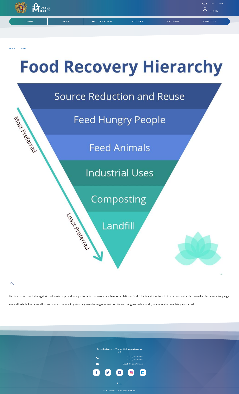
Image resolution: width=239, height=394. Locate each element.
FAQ (119, 383)
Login (210, 9)
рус (221, 3)
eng (213, 3)
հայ (204, 3)
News (23, 48)
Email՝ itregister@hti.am (119, 364)
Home (12, 48)
